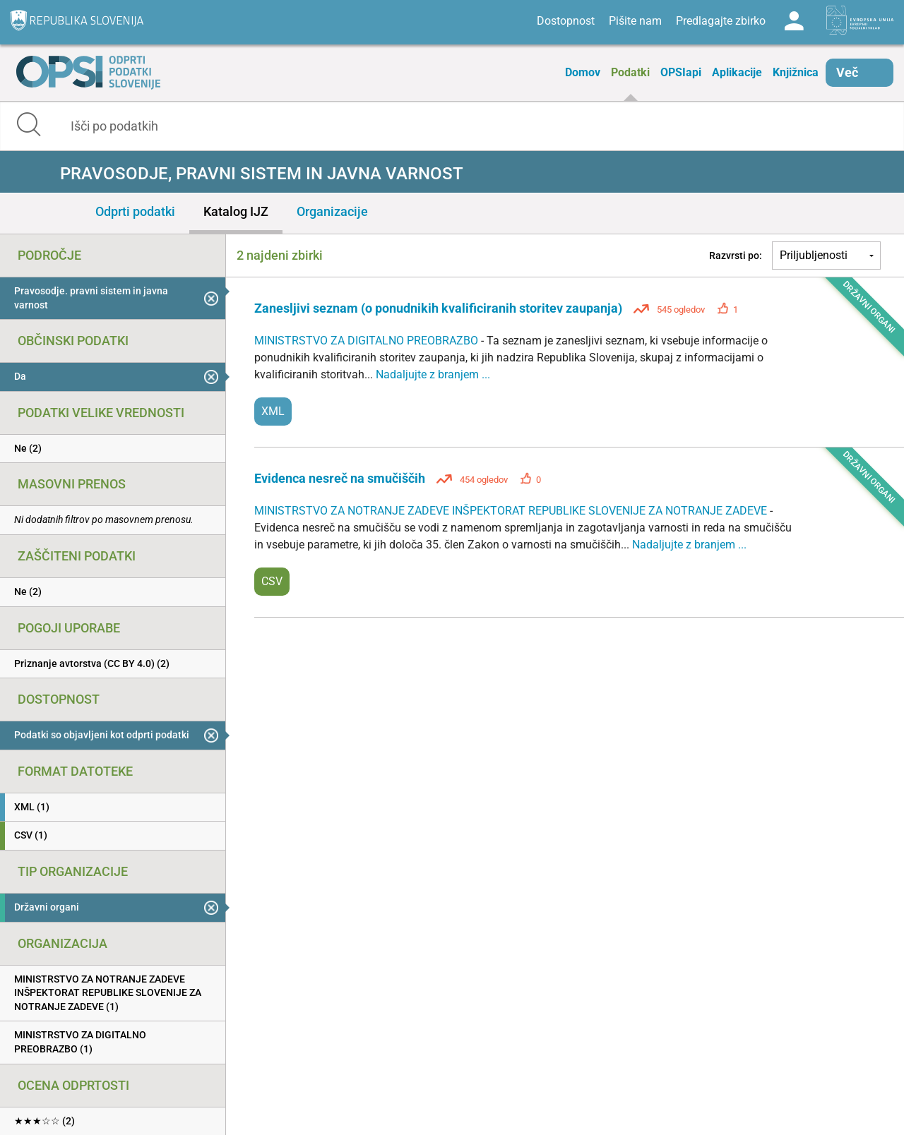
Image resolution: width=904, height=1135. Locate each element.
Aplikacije (737, 72)
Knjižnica (796, 72)
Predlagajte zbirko (721, 21)
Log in (794, 21)
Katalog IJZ (235, 211)
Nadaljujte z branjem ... (433, 374)
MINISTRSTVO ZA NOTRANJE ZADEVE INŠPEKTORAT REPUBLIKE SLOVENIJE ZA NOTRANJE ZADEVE (512, 510)
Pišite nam (635, 21)
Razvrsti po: (735, 255)
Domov (582, 72)
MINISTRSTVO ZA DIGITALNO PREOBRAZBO (367, 340)
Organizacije (332, 211)
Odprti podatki (135, 211)
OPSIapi (680, 72)
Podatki (630, 72)
